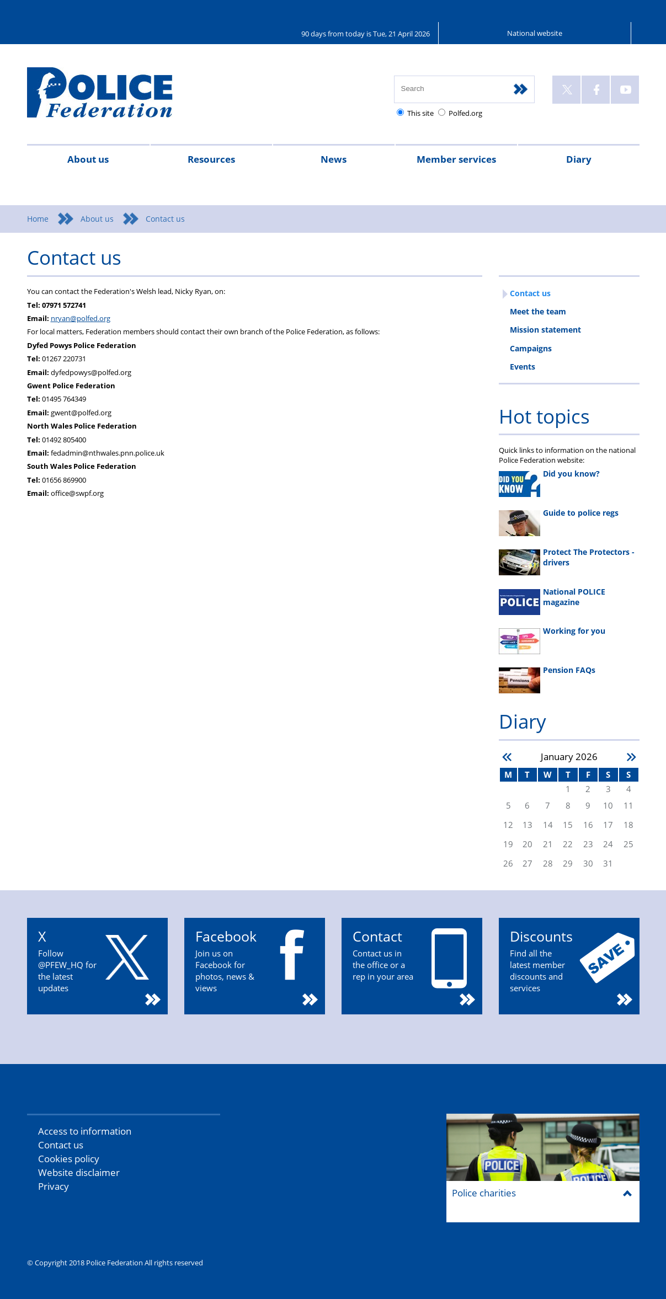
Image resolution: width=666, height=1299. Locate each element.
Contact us (530, 293)
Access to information (84, 1131)
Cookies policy (68, 1158)
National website (534, 33)
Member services (456, 159)
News (334, 159)
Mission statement (545, 329)
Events (522, 366)
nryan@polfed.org (80, 318)
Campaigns (531, 348)
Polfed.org (465, 113)
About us (88, 159)
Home (38, 218)
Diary (579, 159)
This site (420, 113)
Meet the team (538, 311)
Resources (211, 159)
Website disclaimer (79, 1172)
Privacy (53, 1186)
